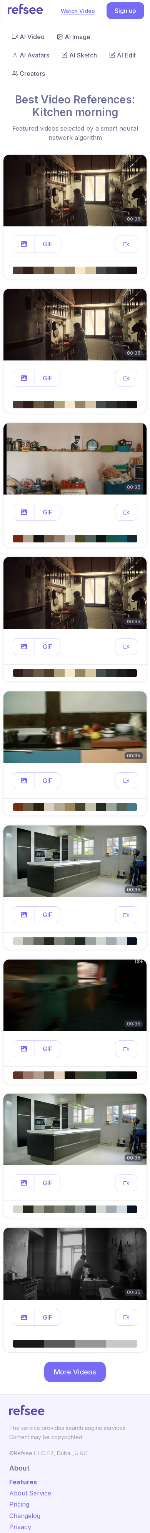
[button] (24, 244)
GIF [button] (47, 244)
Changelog (24, 1516)
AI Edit (122, 55)
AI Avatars (30, 55)
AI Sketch (79, 55)
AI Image (73, 37)
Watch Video (78, 11)
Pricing (19, 1504)
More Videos (75, 1372)
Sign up (125, 11)
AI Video (28, 37)
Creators (28, 73)
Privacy (20, 1527)
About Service (30, 1493)
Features (23, 1482)
